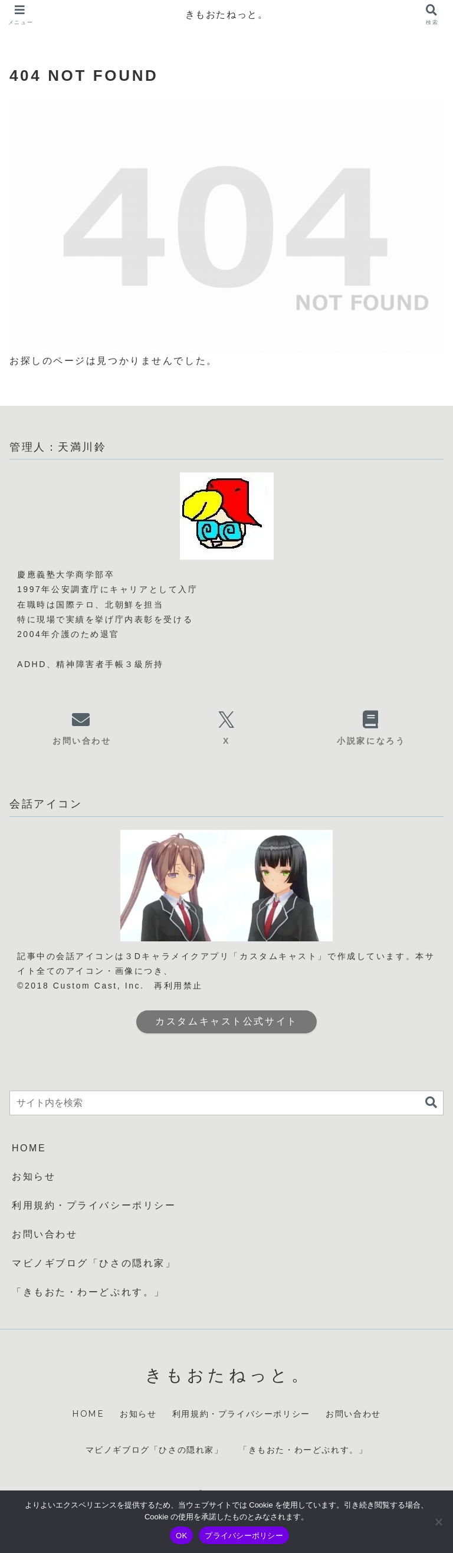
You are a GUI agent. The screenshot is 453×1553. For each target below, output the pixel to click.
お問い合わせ (44, 1234)
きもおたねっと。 (226, 14)
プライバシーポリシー (244, 1535)
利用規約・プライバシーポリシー (94, 1205)
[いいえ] (438, 1522)
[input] (226, 1103)
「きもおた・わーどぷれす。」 (88, 1292)
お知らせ (33, 1176)
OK (181, 1535)
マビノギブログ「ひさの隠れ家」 (94, 1263)
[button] (431, 1102)
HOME (29, 1148)
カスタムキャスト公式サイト (226, 1021)
